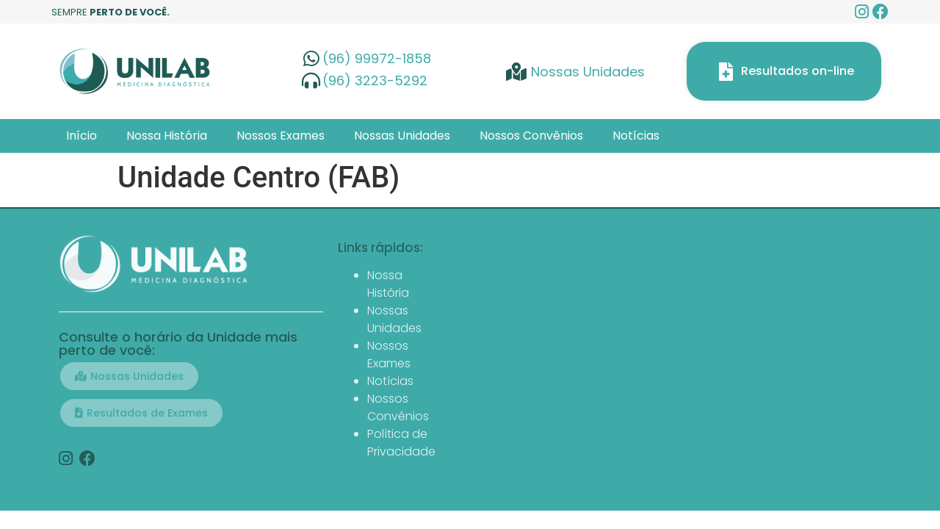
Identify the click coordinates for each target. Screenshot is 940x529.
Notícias (635, 135)
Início (81, 135)
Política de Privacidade (401, 442)
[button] (129, 376)
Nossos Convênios (531, 135)
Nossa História (166, 135)
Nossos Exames (280, 135)
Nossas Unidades (402, 135)
